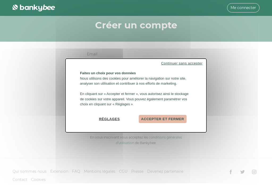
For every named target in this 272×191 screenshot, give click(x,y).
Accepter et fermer (162, 119)
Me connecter (243, 7)
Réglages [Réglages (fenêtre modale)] (109, 119)
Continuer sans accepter (182, 63)
